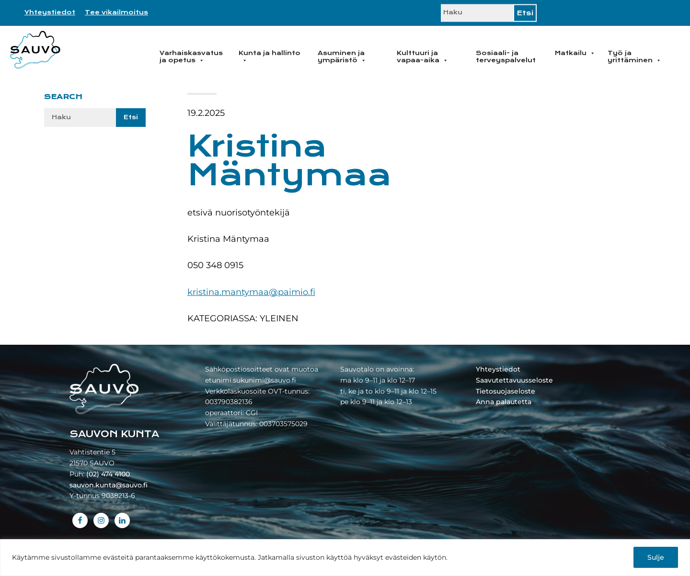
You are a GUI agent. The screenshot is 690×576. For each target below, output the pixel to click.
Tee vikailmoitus (116, 12)
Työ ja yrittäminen (634, 56)
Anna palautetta (503, 401)
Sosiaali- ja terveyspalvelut (506, 56)
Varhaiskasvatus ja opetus (191, 56)
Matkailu (575, 53)
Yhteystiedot (49, 12)
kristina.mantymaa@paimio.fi (251, 292)
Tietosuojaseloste (505, 391)
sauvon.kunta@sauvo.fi (108, 485)
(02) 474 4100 (108, 474)
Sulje (655, 557)
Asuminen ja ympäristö (342, 56)
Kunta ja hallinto (269, 56)
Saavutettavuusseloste (514, 380)
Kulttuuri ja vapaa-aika (422, 56)
